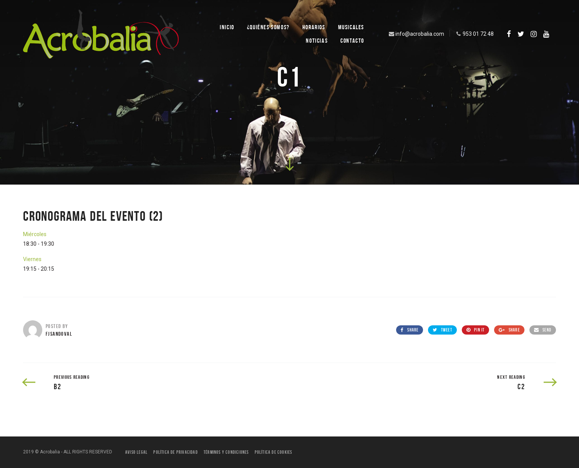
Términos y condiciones (226, 452)
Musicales (351, 27)
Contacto (352, 40)
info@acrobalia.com (415, 34)
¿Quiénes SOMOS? (268, 27)
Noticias (317, 40)
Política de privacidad (175, 452)
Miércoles (34, 234)
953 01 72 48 (474, 34)
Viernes (32, 259)
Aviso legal (136, 452)
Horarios (313, 27)
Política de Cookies (273, 452)
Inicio (227, 27)
